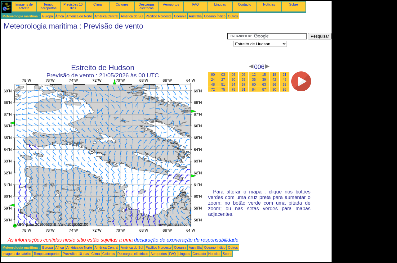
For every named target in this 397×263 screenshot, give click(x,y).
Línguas (220, 4)
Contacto (244, 4)
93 (285, 89)
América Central (106, 16)
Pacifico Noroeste (158, 16)
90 (274, 89)
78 (233, 89)
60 (254, 84)
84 (254, 89)
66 (274, 84)
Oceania (180, 16)
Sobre (293, 4)
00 (213, 74)
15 (264, 74)
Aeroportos (171, 4)
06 (233, 74)
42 (274, 79)
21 (285, 74)
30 (233, 79)
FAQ (195, 4)
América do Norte (79, 16)
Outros (233, 16)
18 (274, 74)
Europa (47, 16)
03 (223, 74)
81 (244, 89)
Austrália (195, 16)
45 (285, 79)
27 (223, 79)
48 (213, 84)
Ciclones (122, 4)
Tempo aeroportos (48, 6)
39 (264, 79)
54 (233, 84)
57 (244, 84)
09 (244, 74)
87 (264, 89)
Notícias (269, 4)
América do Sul (132, 16)
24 (213, 79)
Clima (97, 4)
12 (254, 74)
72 (213, 89)
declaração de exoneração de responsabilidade (186, 240)
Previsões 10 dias (73, 6)
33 (244, 79)
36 (254, 79)
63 (264, 84)
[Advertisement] (114, 47)
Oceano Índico (214, 16)
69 (285, 84)
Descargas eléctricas (146, 6)
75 (223, 89)
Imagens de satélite (24, 6)
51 (223, 84)
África (60, 16)
